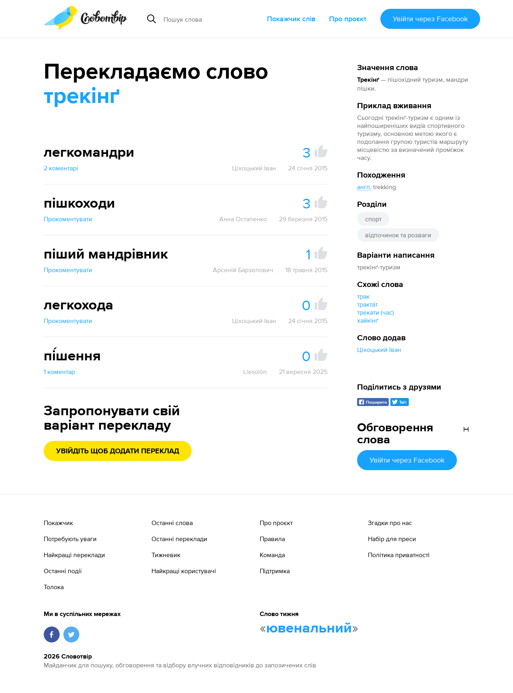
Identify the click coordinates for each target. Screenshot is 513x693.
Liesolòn (255, 371)
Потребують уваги (70, 538)
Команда (272, 554)
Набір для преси (392, 538)
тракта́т (367, 304)
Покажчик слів (291, 18)
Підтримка (275, 570)
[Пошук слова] (212, 19)
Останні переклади (179, 538)
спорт (373, 218)
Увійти (430, 18)
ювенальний (309, 628)
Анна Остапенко (243, 218)
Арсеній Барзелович (243, 269)
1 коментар (59, 371)
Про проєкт (348, 18)
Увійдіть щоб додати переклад (117, 451)
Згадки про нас (390, 522)
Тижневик (165, 554)
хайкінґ (367, 320)
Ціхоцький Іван (379, 349)
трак (363, 296)
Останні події (63, 570)
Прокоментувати (68, 218)
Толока (54, 586)
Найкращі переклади (74, 554)
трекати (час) (375, 312)
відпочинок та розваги (398, 234)
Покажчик (58, 522)
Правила (272, 538)
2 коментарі (61, 168)
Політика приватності (399, 554)
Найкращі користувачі (183, 570)
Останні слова (172, 522)
